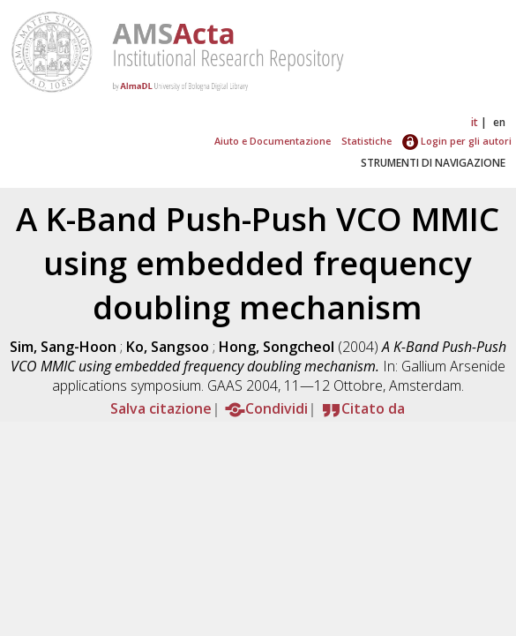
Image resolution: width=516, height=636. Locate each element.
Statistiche (366, 140)
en (499, 122)
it (474, 122)
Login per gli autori (457, 140)
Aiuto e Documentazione (272, 140)
